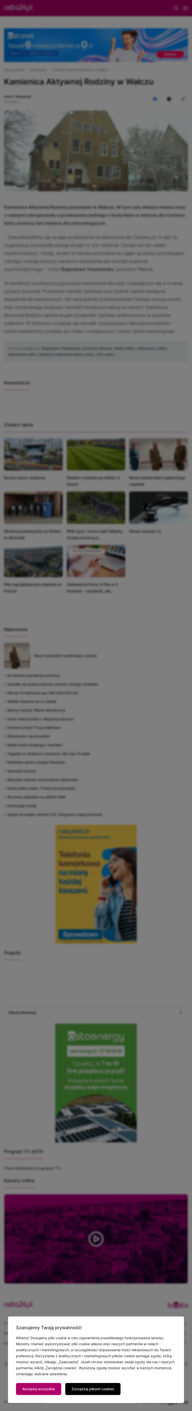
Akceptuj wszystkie (38, 1389)
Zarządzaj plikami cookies (93, 1389)
